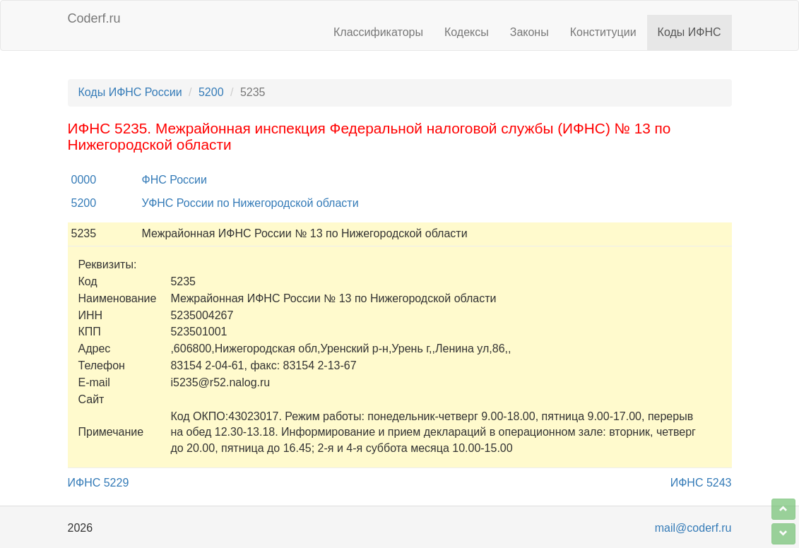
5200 (211, 92)
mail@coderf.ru (693, 528)
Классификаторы (378, 32)
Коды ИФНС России (130, 92)
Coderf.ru (94, 18)
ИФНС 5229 (98, 483)
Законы (529, 32)
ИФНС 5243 (701, 483)
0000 (84, 180)
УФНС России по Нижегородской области (250, 203)
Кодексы (466, 32)
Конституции (603, 32)
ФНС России (174, 180)
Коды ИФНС (689, 32)
